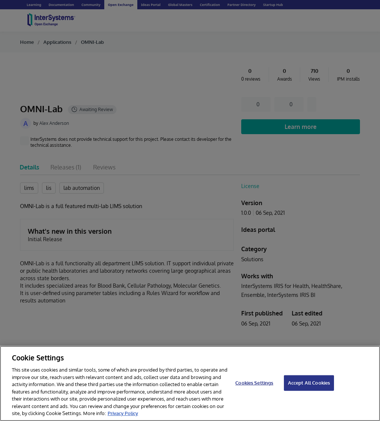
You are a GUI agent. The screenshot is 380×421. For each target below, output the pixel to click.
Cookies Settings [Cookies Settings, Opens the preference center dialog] (254, 383)
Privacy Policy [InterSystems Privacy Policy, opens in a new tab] (123, 413)
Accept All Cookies (309, 383)
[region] (190, 383)
